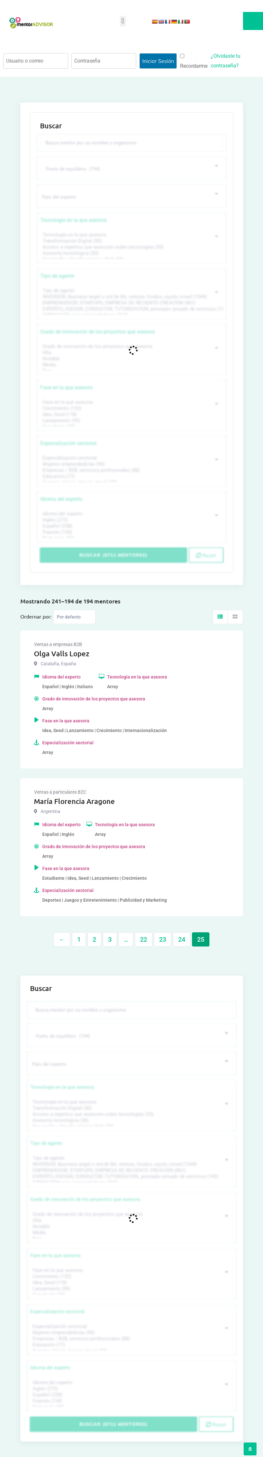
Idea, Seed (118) (131, 414)
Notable (131, 359)
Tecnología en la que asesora (73, 220)
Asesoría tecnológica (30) (131, 253)
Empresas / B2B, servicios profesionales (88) (131, 470)
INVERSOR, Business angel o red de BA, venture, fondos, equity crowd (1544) (131, 297)
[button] (123, 21)
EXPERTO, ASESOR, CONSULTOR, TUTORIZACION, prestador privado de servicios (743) (131, 309)
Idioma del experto (61, 499)
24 (181, 939)
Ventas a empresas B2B (58, 644)
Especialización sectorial (68, 443)
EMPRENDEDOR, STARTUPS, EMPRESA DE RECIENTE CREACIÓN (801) (131, 303)
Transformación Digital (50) (131, 241)
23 (162, 939)
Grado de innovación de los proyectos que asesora (97, 332)
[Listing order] (74, 617)
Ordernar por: (36, 616)
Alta (131, 353)
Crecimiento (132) (131, 408)
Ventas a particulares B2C (60, 792)
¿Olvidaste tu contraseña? (225, 61)
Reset (206, 555)
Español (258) (131, 526)
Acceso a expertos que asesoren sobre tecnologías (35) (131, 247)
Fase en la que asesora (66, 387)
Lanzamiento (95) (131, 421)
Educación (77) (131, 476)
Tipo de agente (57, 276)
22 (143, 939)
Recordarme (193, 61)
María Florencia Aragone (74, 801)
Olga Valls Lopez (61, 653)
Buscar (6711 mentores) (113, 555)
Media (131, 365)
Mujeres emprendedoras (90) (131, 464)
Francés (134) (131, 532)
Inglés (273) (131, 520)
